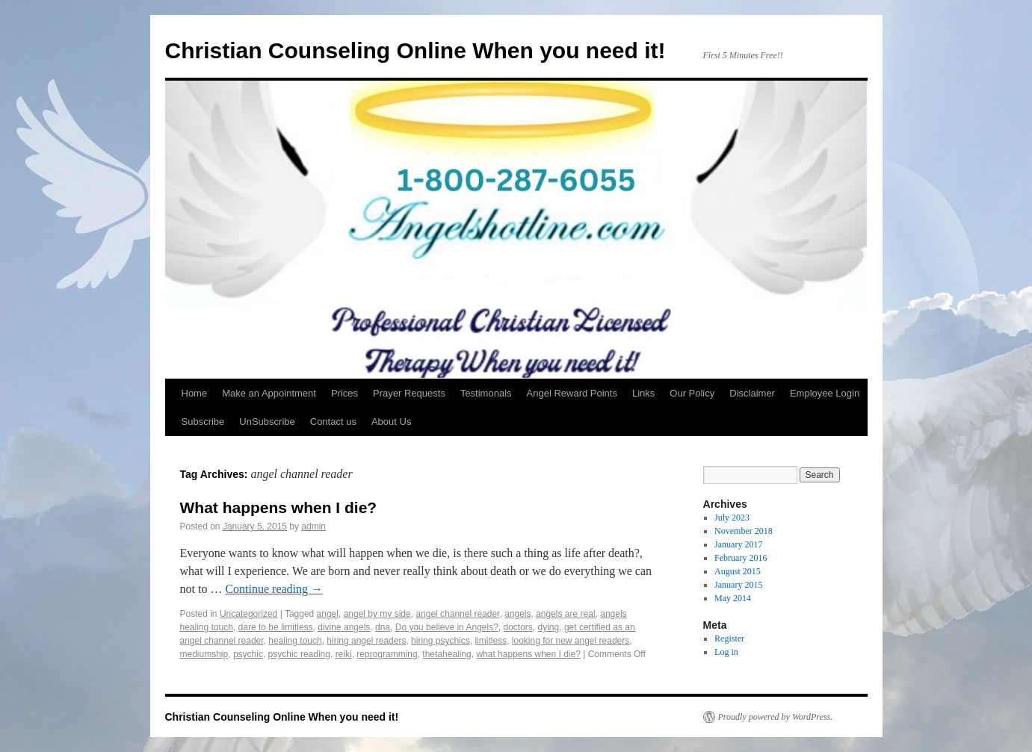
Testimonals (486, 393)
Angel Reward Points (572, 393)
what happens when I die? (528, 654)
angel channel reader (457, 614)
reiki (344, 654)
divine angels (344, 627)
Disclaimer (752, 393)
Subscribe (203, 421)
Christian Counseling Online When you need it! (415, 50)
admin (313, 526)
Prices (344, 393)
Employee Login (824, 393)
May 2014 (732, 598)
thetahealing (446, 654)
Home (195, 393)
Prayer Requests (409, 393)
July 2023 (732, 517)
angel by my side (377, 614)
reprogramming (386, 654)
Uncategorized (248, 614)
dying (549, 627)
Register (729, 638)
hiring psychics (440, 641)
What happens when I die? (278, 507)
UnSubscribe (266, 421)
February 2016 (740, 558)
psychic (248, 654)
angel (328, 614)
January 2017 (738, 544)
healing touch (294, 641)
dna (382, 627)
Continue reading (274, 588)
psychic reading (299, 654)
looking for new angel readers (570, 641)
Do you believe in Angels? (446, 627)
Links (643, 393)
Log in (726, 652)
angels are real (565, 614)
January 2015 (738, 584)
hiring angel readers (366, 641)
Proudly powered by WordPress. (775, 717)
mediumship (204, 654)
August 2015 (737, 571)
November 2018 (743, 531)
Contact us (333, 421)
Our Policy (692, 393)
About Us (391, 421)
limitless (491, 641)
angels (517, 614)
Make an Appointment (269, 393)
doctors (517, 627)
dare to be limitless (275, 627)
